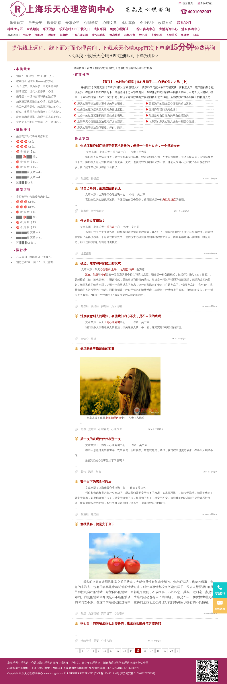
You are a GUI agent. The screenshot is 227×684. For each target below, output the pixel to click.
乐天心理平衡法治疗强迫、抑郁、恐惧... (101, 127)
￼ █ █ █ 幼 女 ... (26, 182)
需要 (96, 640)
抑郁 (103, 274)
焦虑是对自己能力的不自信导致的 (169, 115)
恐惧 (91, 471)
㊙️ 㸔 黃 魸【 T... (26, 151)
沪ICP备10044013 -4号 (106, 673)
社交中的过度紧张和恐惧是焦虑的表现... (101, 115)
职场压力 (129, 35)
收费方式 (165, 23)
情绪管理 (86, 640)
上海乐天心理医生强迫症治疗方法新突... (101, 121)
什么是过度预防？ (92, 220)
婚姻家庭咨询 (111, 662)
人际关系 (171, 35)
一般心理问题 (80, 35)
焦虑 (95, 274)
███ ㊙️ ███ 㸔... (26, 156)
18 (158, 650)
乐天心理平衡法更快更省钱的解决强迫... (101, 103)
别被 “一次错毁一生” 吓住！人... (35, 76)
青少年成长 (98, 35)
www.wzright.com (53, 673)
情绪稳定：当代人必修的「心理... (35, 91)
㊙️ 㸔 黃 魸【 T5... (27, 161)
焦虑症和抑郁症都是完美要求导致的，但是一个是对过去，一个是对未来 (130, 145)
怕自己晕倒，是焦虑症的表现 (100, 188)
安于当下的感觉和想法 (95, 481)
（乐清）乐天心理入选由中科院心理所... (172, 121)
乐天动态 (54, 23)
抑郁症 (39, 35)
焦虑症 (64, 35)
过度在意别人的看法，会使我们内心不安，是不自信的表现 (120, 316)
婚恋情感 (115, 35)
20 (171, 650)
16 (145, 650)
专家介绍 (72, 23)
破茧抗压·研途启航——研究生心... (36, 81)
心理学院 (91, 23)
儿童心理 (156, 35)
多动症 (185, 35)
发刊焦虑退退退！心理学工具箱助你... (38, 116)
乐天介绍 (35, 23)
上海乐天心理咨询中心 (20, 662)
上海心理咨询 (112, 322)
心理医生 (116, 429)
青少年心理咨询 (91, 662)
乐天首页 (17, 23)
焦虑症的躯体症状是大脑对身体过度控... (101, 109)
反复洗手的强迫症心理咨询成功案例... (171, 103)
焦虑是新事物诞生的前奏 (97, 348)
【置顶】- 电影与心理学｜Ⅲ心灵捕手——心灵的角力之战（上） (145, 82)
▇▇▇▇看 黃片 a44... (29, 172)
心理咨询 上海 (110, 269)
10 (104, 650)
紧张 (83, 471)
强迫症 (27, 35)
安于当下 (106, 613)
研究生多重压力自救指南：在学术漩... (38, 111)
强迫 (87, 274)
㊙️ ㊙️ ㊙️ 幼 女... (26, 141)
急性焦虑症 (169, 199)
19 (165, 650)
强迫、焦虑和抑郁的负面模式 (100, 263)
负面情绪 (116, 306)
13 (124, 650)
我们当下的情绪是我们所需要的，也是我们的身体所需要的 (120, 623)
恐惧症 (51, 35)
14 (131, 650)
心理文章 (110, 23)
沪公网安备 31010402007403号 (137, 673)
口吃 (196, 35)
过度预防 (86, 253)
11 (111, 650)
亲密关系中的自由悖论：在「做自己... (38, 122)
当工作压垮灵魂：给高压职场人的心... (38, 106)
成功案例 (128, 23)
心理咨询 (109, 226)
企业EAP (147, 23)
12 (118, 650)
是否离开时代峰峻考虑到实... (33, 136)
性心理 (143, 35)
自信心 (85, 338)
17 (151, 650)
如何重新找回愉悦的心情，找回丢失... (38, 101)
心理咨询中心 (15, 668)
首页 (89, 68)
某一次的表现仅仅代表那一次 (100, 439)
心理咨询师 (127, 269)
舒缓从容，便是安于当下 (97, 524)
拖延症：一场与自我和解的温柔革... (37, 96)
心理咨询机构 (50, 662)
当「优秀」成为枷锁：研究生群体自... (38, 86)
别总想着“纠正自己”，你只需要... (35, 262)
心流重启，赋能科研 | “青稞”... (34, 257)
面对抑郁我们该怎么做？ (163, 109)
